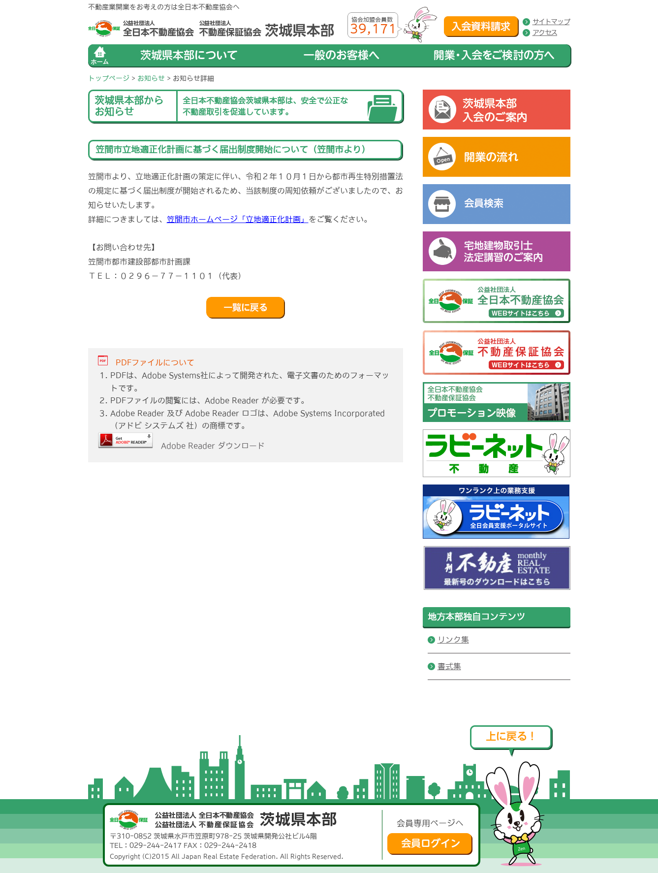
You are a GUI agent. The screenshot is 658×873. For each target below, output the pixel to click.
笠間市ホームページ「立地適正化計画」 (238, 219)
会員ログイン (429, 844)
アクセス (545, 32)
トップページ (108, 78)
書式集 (449, 666)
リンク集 (453, 640)
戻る (245, 308)
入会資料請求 (481, 26)
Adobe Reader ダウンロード (181, 446)
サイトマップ (551, 21)
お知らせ (151, 78)
